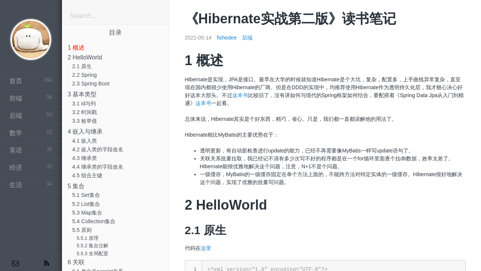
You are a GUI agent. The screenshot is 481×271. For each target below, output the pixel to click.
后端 (247, 38)
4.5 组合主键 (87, 175)
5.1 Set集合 (86, 195)
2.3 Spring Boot (90, 84)
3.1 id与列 (84, 103)
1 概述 (76, 47)
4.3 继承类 (84, 158)
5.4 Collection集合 (93, 221)
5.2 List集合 (86, 204)
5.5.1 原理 (87, 238)
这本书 (240, 95)
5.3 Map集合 (87, 213)
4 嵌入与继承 (85, 131)
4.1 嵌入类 (84, 141)
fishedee (227, 38)
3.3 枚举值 (84, 121)
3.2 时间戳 (84, 112)
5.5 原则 (82, 230)
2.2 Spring (84, 75)
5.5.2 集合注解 (92, 245)
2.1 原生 (82, 66)
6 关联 (76, 262)
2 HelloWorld (85, 57)
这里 (206, 248)
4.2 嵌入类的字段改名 (97, 149)
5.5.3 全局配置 (92, 253)
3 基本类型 (82, 94)
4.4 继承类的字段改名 (97, 167)
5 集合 (76, 186)
